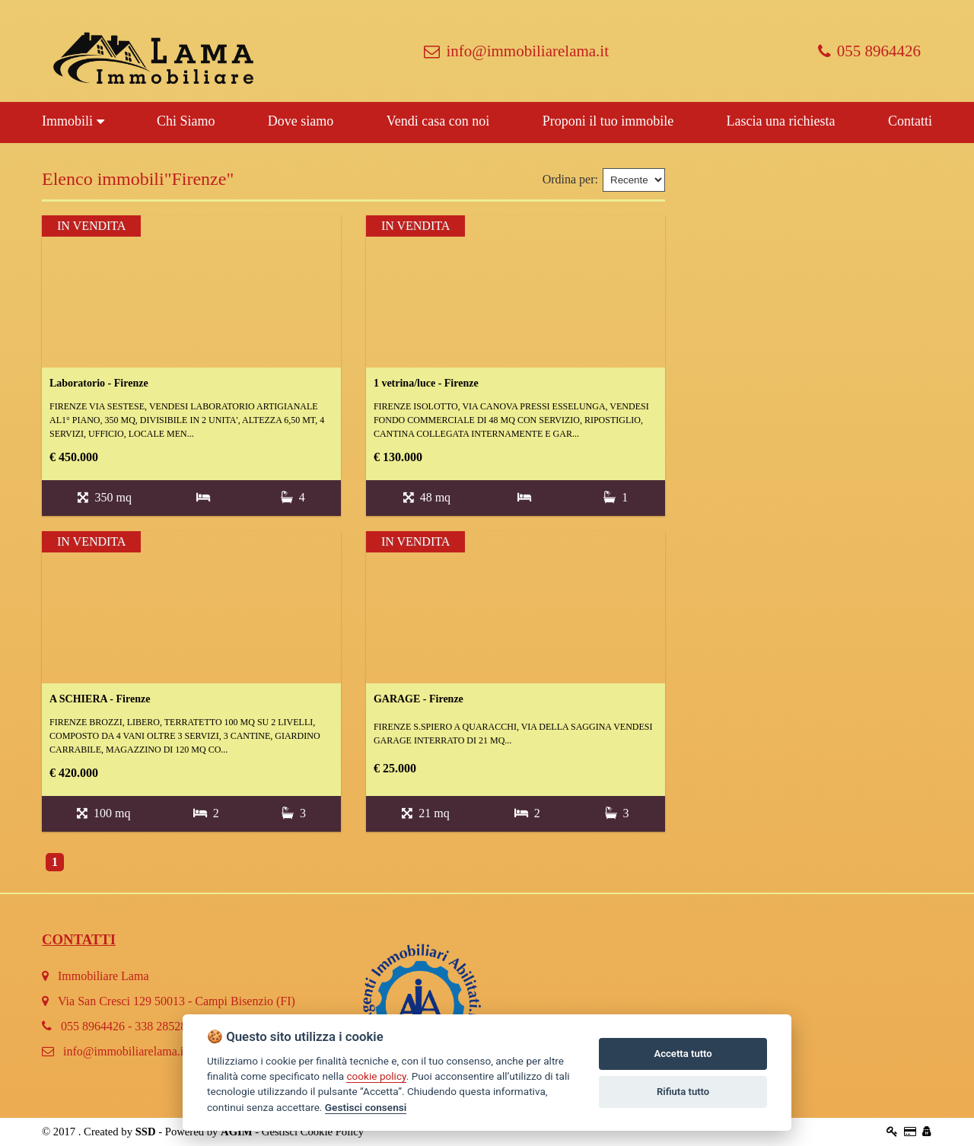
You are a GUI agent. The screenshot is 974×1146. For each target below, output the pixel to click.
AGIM (237, 1131)
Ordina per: (570, 179)
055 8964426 (869, 51)
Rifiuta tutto (683, 1091)
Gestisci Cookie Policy (313, 1131)
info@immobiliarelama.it (516, 51)
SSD (145, 1131)
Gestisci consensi (365, 1107)
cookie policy (376, 1076)
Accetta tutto (682, 1053)
